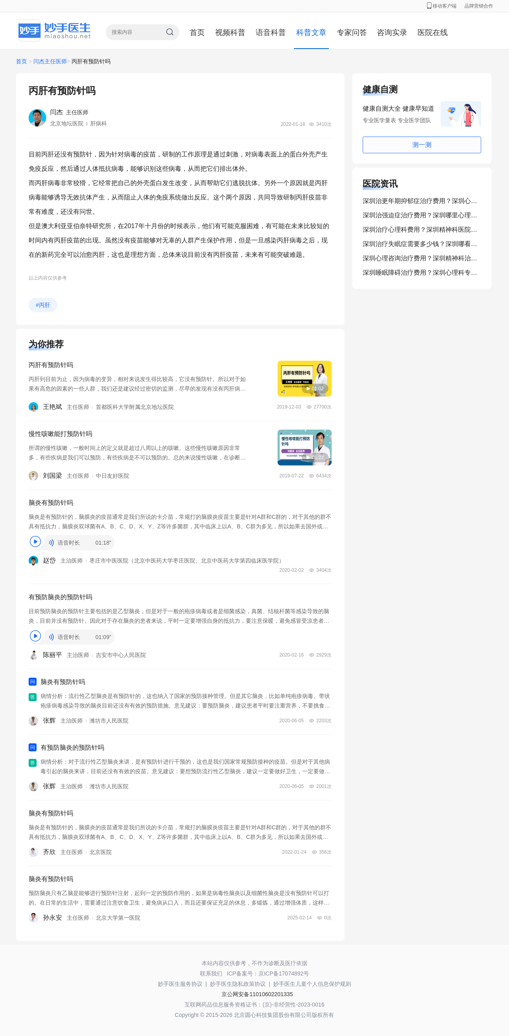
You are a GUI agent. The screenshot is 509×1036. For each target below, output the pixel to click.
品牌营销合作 (478, 6)
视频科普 (230, 32)
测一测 (421, 144)
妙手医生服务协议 (180, 984)
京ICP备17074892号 (283, 973)
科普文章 (311, 32)
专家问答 (352, 32)
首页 (197, 32)
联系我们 (211, 973)
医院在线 (433, 32)
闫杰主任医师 (50, 61)
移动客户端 (442, 6)
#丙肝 (43, 305)
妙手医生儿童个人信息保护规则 (312, 984)
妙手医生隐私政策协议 (238, 984)
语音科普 (271, 32)
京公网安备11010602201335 (257, 994)
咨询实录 (392, 32)
